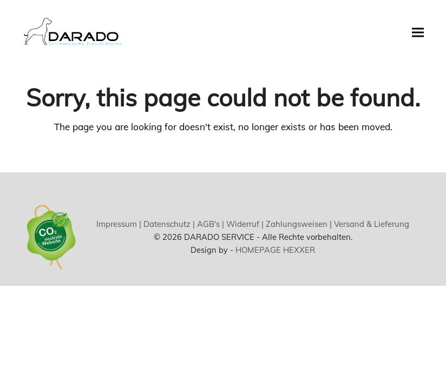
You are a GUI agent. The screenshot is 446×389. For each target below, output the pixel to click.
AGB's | (209, 224)
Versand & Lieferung (370, 224)
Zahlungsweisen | (298, 224)
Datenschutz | (168, 224)
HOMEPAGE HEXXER (275, 250)
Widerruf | (244, 224)
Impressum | (118, 224)
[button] (418, 32)
